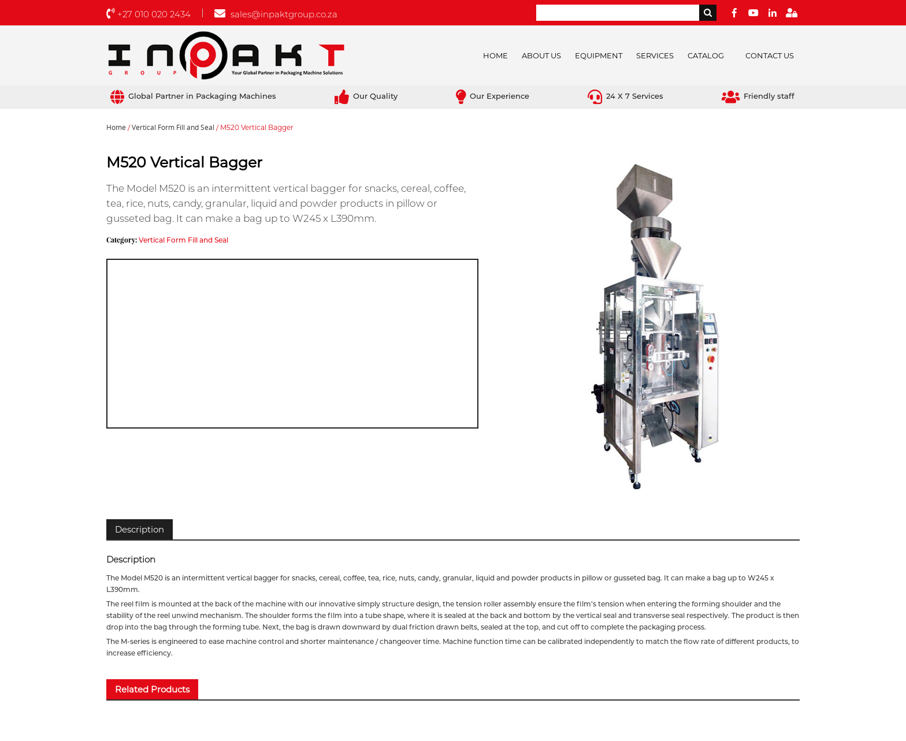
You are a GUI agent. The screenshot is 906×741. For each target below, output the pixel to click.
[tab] (139, 529)
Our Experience (492, 95)
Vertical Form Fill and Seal (173, 128)
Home (495, 55)
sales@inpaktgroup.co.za (275, 14)
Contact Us (769, 55)
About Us (541, 55)
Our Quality (366, 95)
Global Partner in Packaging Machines (193, 95)
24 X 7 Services (625, 95)
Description (139, 529)
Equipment (598, 55)
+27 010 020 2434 (148, 14)
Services (655, 55)
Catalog (706, 55)
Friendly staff (758, 95)
